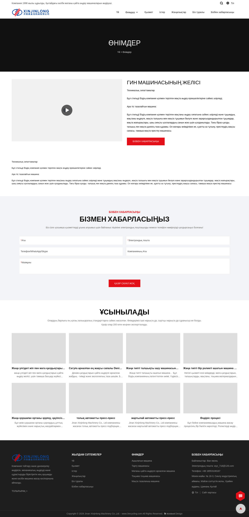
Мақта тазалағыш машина (145, 481)
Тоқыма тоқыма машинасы (146, 476)
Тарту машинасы (140, 466)
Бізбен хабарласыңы (222, 12)
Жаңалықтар (178, 12)
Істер (162, 12)
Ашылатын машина (142, 460)
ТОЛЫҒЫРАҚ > (19, 491)
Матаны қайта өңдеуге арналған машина (153, 471)
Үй (117, 12)
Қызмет (149, 12)
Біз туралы (199, 12)
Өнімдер (130, 12)
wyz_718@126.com (224, 466)
